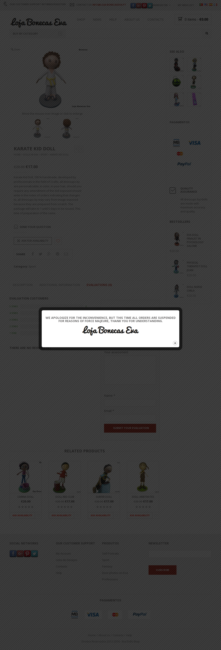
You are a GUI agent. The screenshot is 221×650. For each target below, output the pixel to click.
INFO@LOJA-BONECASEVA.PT (109, 4)
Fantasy (107, 567)
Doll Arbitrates (143, 497)
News (97, 19)
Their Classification (117, 338)
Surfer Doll (104, 497)
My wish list (186, 5)
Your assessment (116, 352)
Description (23, 285)
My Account (63, 554)
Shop (81, 19)
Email (109, 411)
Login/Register (158, 5)
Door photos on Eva (115, 573)
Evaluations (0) (99, 285)
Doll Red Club (64, 497)
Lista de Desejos (66, 560)
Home (17, 154)
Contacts (155, 19)
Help (113, 19)
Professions (110, 579)
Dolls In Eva (30, 154)
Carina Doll (25, 497)
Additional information (59, 285)
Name (109, 395)
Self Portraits (110, 554)
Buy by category (37, 33)
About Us (132, 19)
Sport (44, 154)
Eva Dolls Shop (131, 641)
